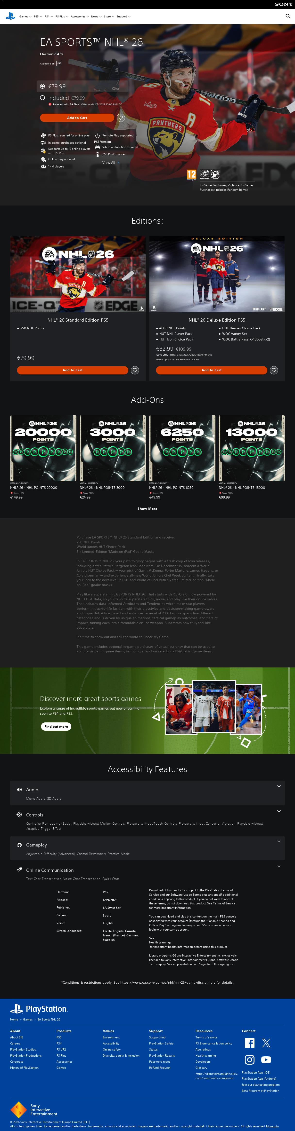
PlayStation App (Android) (259, 1078)
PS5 (36, 16)
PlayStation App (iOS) (256, 1072)
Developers (203, 1062)
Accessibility (111, 1043)
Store (107, 16)
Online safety (112, 1049)
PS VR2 (61, 1049)
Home (14, 1019)
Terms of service (207, 1037)
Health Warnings (160, 942)
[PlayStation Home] (10, 16)
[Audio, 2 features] (147, 793)
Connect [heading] (248, 1031)
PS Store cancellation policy (214, 1043)
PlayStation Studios (23, 1049)
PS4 (47, 16)
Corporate (16, 1062)
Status (153, 1049)
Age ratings (203, 1049)
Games (23, 16)
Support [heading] (156, 1031)
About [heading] (15, 1031)
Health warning (206, 1055)
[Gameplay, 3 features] (147, 848)
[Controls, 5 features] (147, 820)
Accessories (78, 16)
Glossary (201, 1068)
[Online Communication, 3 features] (147, 873)
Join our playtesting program (261, 1085)
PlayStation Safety (161, 1043)
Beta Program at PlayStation (260, 1091)
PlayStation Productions (26, 1055)
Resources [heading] (204, 1031)
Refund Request (159, 1068)
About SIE (16, 1037)
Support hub (157, 1037)
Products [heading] (64, 1031)
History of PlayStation (24, 1068)
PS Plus (60, 16)
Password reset (159, 1062)
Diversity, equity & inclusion (121, 1055)
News (94, 16)
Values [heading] (108, 1031)
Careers (15, 1043)
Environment (111, 1037)
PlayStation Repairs (162, 1055)
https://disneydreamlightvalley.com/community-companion (217, 1076)
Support (122, 16)
